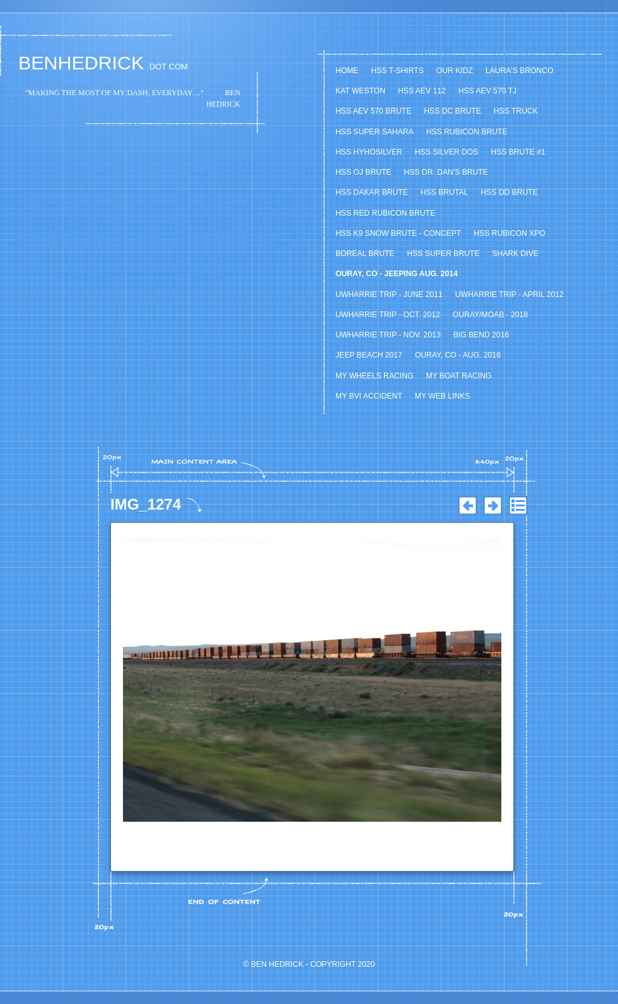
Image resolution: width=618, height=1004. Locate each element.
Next (492, 505)
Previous (467, 505)
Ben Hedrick (277, 964)
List (517, 505)
